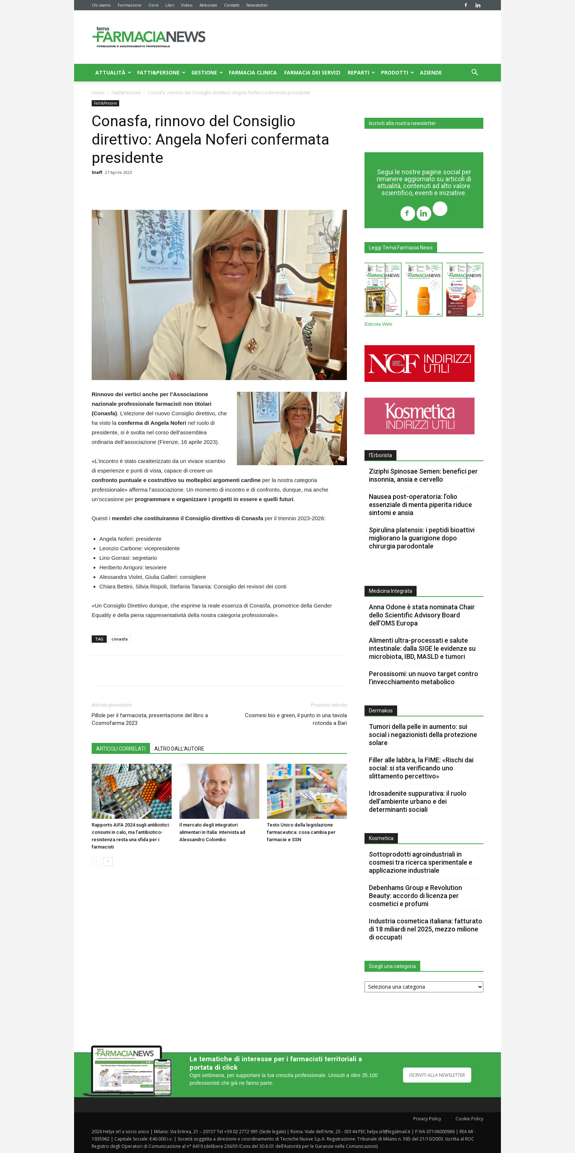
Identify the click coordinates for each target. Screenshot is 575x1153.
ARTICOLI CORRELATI (121, 749)
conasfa (119, 639)
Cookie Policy (469, 1119)
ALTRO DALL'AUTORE (179, 749)
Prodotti (397, 72)
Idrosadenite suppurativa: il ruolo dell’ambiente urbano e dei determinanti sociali (417, 801)
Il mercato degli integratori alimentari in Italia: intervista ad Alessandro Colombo (212, 832)
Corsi (153, 5)
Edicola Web (378, 324)
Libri (169, 5)
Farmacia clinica (253, 72)
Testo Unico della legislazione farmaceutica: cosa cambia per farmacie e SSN (301, 832)
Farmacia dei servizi (312, 72)
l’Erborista (380, 455)
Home (98, 93)
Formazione (130, 5)
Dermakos (381, 711)
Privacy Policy (427, 1119)
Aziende (431, 72)
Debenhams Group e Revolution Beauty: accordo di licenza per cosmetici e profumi (415, 896)
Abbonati (208, 5)
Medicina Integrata (390, 591)
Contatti (231, 5)
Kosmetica (381, 838)
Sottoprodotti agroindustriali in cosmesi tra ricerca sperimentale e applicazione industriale (420, 862)
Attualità (113, 72)
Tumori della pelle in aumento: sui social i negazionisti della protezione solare (423, 735)
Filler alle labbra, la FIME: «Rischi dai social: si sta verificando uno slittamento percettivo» (421, 768)
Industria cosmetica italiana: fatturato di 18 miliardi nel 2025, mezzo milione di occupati (425, 929)
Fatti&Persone (161, 72)
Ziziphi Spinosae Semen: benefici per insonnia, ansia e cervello (423, 475)
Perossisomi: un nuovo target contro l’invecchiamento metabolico (423, 678)
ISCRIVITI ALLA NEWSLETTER (437, 1075)
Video (187, 5)
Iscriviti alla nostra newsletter (402, 123)
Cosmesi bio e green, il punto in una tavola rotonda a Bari (296, 719)
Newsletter (257, 5)
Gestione (207, 72)
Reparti (361, 72)
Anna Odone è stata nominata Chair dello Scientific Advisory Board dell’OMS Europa (422, 615)
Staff (97, 172)
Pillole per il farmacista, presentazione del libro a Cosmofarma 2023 (150, 719)
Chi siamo (101, 5)
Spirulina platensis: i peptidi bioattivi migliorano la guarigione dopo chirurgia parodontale (422, 538)
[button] (474, 73)
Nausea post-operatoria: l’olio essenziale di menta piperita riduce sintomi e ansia (420, 505)
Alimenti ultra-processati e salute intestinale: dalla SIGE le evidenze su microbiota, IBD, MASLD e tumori (422, 648)
